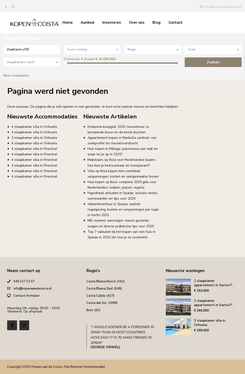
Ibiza (89, 310)
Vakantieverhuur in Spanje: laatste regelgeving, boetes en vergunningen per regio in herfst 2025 (123, 209)
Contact (175, 22)
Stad (191, 49)
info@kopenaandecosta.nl (32, 288)
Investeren (111, 22)
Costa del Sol (96, 303)
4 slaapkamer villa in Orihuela (34, 126)
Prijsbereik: (72, 59)
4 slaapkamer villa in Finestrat (34, 148)
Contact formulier (26, 296)
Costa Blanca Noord (101, 281)
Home (67, 22)
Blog (156, 22)
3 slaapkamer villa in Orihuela (34, 137)
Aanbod (87, 22)
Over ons (137, 22)
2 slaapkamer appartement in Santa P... (214, 283)
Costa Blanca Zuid (99, 288)
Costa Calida (95, 296)
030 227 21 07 (24, 281)
